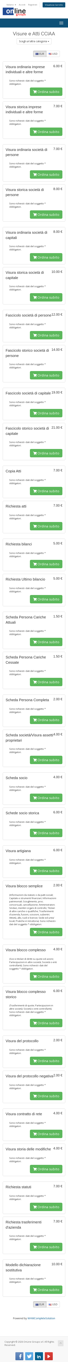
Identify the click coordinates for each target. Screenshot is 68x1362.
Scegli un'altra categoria (34, 41)
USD (53, 53)
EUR (40, 53)
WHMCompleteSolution (41, 1318)
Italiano (11, 4)
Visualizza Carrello (54, 4)
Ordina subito (46, 92)
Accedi (22, 4)
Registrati (32, 4)
